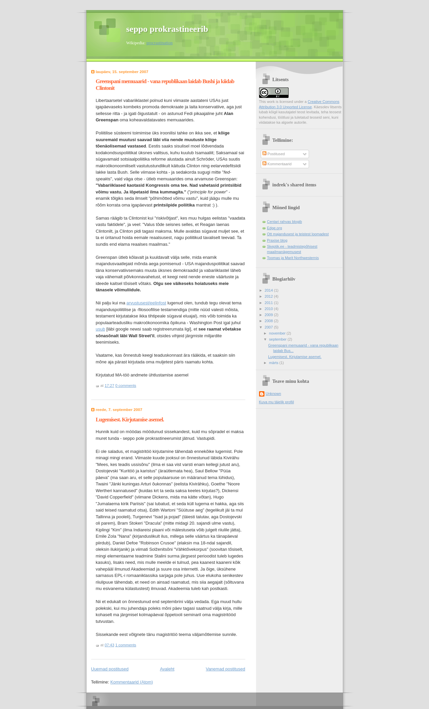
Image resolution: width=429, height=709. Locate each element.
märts (274, 363)
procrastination (159, 42)
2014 (269, 290)
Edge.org (274, 228)
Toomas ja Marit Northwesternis (293, 258)
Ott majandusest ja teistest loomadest (298, 234)
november (278, 333)
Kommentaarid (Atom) (131, 682)
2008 (269, 321)
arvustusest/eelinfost (146, 302)
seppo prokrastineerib (167, 29)
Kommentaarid (277, 164)
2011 (269, 303)
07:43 (109, 645)
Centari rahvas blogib (284, 222)
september (278, 339)
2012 (269, 296)
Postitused (273, 154)
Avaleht (167, 668)
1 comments (125, 645)
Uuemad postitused (110, 668)
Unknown (273, 394)
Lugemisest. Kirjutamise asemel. (130, 419)
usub (100, 329)
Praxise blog (277, 240)
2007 (269, 327)
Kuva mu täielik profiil (276, 402)
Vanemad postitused (225, 668)
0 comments (125, 385)
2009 (269, 315)
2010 (269, 309)
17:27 (109, 385)
